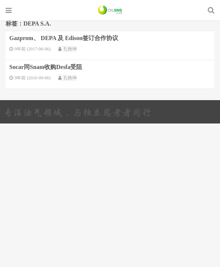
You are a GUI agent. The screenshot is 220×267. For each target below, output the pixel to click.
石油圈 (110, 10)
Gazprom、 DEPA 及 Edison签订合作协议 (63, 38)
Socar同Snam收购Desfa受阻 (45, 67)
